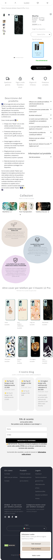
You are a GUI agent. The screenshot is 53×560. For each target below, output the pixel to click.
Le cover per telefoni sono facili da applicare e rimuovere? (39, 128)
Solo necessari (36, 544)
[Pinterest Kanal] (10, 517)
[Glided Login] (15, 3)
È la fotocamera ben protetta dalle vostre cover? (39, 111)
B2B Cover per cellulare (11, 477)
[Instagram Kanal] (6, 517)
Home (3, 8)
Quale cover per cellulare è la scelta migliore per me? (39, 145)
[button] (14, 57)
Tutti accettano (36, 549)
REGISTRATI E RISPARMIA (26, 440)
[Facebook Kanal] (13, 517)
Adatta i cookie (36, 555)
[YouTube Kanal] (17, 517)
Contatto (6, 481)
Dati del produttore (34, 157)
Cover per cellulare (11, 8)
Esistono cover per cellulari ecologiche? (37, 139)
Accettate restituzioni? (35, 115)
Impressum (38, 474)
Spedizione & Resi (40, 491)
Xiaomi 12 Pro (21, 8)
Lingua (26, 525)
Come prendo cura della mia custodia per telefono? (37, 134)
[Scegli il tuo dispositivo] (41, 34)
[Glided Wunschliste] (38, 3)
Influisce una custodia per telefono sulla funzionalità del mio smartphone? (39, 104)
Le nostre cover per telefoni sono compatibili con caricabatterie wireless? (38, 121)
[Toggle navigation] (6, 3)
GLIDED (26, 3)
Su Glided (7, 474)
